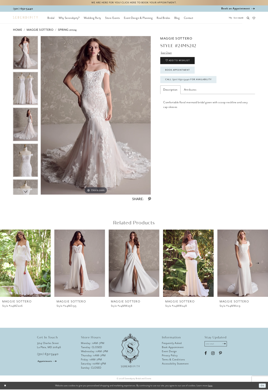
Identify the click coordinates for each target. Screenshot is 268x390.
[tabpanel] (25, 54)
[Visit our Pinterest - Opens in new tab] (220, 354)
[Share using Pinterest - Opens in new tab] (149, 200)
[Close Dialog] (5, 386)
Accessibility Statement (175, 364)
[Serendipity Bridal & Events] (25, 18)
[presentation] (25, 263)
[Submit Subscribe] (226, 345)
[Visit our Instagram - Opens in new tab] (213, 354)
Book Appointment (180, 73)
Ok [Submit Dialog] (262, 386)
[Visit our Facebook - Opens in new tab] (206, 354)
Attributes (190, 94)
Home (17, 30)
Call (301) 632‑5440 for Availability (191, 83)
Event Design (169, 351)
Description (170, 94)
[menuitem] (51, 18)
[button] (236, 18)
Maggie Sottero (40, 30)
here (210, 386)
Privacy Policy (170, 356)
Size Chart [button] (167, 54)
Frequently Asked (172, 343)
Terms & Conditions (173, 360)
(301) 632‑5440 (47, 354)
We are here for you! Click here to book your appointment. (134, 3)
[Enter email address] (217, 345)
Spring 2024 (67, 30)
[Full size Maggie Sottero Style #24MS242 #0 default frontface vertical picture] (96, 116)
